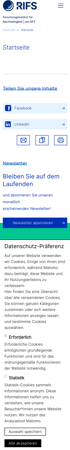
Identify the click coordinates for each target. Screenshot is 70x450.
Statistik (16, 378)
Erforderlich (20, 337)
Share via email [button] (23, 140)
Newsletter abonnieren (33, 223)
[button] (42, 140)
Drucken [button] (60, 140)
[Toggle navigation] (60, 5)
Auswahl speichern (25, 431)
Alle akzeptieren (23, 443)
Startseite (9, 30)
